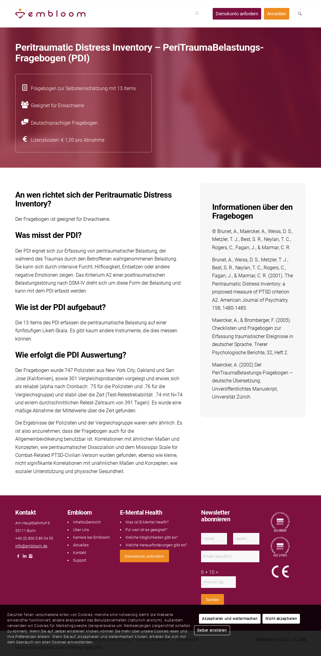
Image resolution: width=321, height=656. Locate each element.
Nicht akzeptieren (281, 619)
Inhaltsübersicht (87, 522)
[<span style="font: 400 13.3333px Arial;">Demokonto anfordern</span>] (144, 556)
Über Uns (81, 529)
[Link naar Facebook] (18, 558)
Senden (212, 599)
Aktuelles (81, 545)
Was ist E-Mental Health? (147, 522)
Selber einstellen (212, 630)
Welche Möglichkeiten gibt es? (151, 537)
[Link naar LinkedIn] (24, 558)
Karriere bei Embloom (91, 537)
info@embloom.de (31, 546)
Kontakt (79, 552)
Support (79, 560)
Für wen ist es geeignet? (146, 529)
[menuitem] (199, 13)
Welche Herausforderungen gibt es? (156, 545)
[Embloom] (50, 13)
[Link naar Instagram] (30, 558)
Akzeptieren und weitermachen (230, 619)
